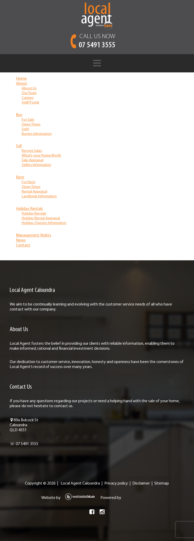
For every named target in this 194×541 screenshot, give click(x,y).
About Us (29, 88)
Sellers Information (36, 165)
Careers (28, 98)
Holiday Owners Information (44, 223)
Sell (19, 146)
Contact (23, 245)
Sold (25, 129)
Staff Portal (30, 103)
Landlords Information (39, 196)
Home (21, 79)
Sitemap (161, 483)
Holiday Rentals (29, 209)
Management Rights (33, 235)
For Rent (28, 182)
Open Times (31, 124)
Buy (19, 115)
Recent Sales (32, 151)
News (21, 240)
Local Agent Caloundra (80, 483)
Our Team (29, 93)
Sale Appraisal (32, 160)
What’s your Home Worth (41, 156)
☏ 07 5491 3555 (24, 444)
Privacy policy (116, 483)
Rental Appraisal (34, 192)
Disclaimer (141, 483)
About (21, 84)
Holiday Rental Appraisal (41, 218)
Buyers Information (37, 134)
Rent (20, 177)
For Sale (28, 120)
